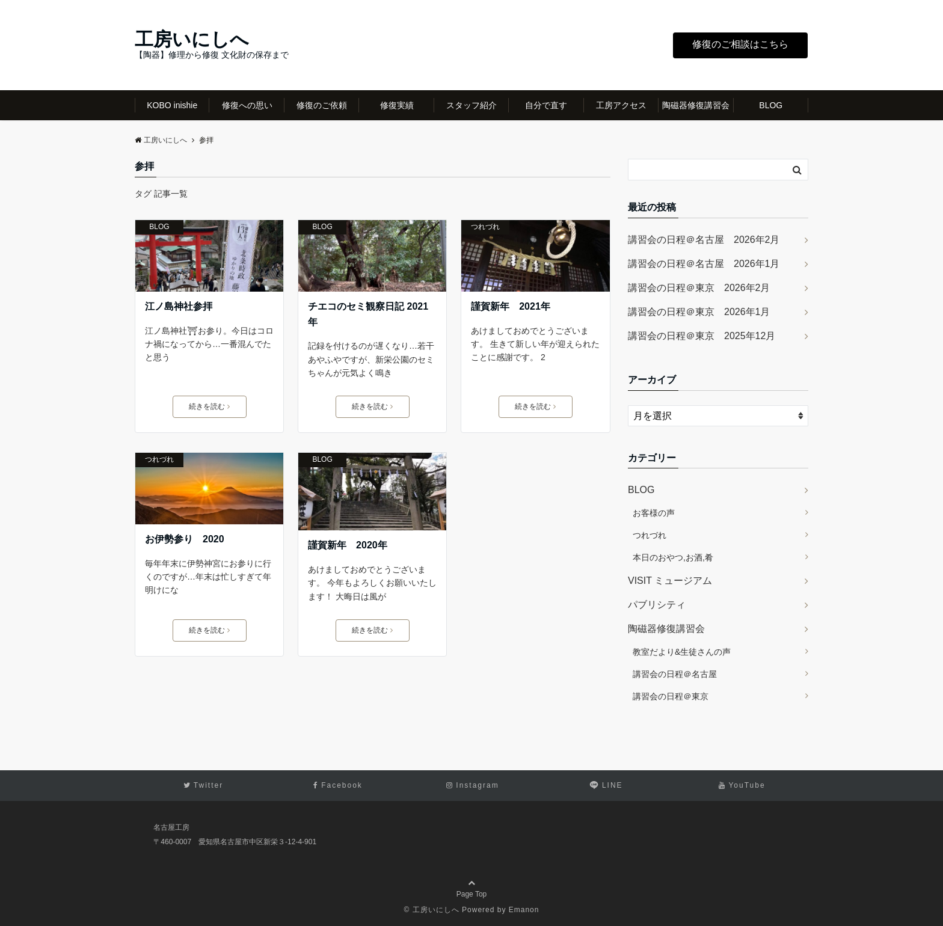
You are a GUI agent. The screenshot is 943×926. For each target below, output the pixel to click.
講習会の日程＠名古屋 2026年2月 (704, 240)
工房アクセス (621, 105)
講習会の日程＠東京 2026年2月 (699, 288)
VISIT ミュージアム (670, 580)
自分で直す (546, 105)
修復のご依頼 (321, 105)
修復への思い (247, 105)
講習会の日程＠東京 (670, 696)
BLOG (770, 105)
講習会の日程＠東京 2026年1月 (699, 312)
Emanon (524, 910)
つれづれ (485, 226)
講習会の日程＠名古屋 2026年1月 (704, 264)
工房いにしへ (192, 39)
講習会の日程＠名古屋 (675, 674)
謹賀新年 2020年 (347, 545)
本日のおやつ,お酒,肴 (673, 557)
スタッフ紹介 (471, 105)
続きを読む (209, 406)
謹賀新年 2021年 (510, 306)
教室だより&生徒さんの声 (682, 652)
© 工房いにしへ (431, 910)
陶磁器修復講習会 (696, 105)
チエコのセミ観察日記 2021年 (368, 314)
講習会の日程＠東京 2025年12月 (701, 336)
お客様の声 (654, 513)
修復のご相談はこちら (740, 44)
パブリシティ (657, 604)
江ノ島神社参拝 (178, 306)
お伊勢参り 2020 (184, 539)
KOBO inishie (172, 105)
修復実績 (397, 105)
